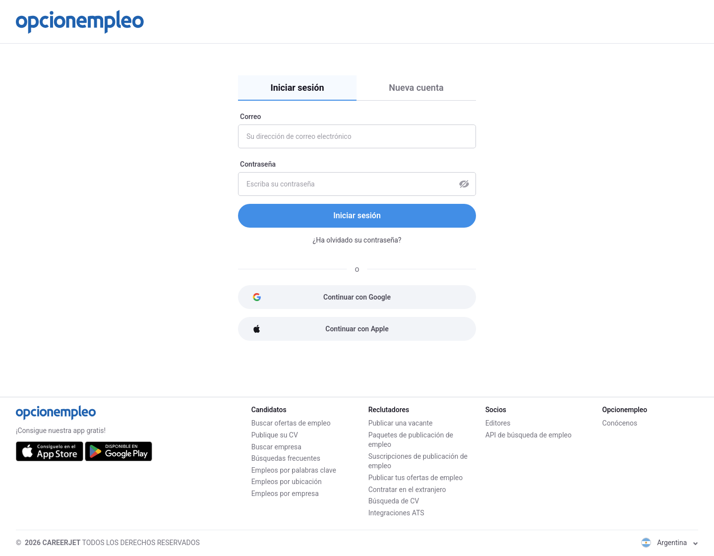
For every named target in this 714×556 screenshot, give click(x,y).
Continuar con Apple (320, 329)
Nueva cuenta (416, 87)
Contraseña (258, 164)
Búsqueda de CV (393, 501)
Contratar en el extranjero (407, 490)
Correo (250, 117)
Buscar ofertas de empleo (291, 423)
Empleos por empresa (285, 493)
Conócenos (620, 423)
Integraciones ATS (396, 513)
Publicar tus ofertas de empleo (415, 478)
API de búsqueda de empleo (528, 435)
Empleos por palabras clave (293, 470)
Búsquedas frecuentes (285, 458)
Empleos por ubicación (286, 482)
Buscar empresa (276, 446)
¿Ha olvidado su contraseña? (357, 240)
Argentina (669, 543)
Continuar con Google (321, 297)
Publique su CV (274, 435)
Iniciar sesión (297, 87)
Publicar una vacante (400, 423)
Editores (498, 423)
